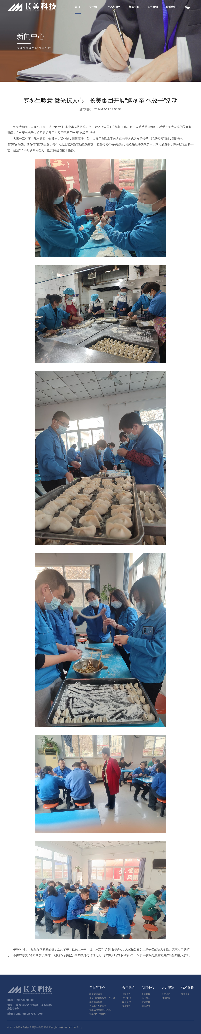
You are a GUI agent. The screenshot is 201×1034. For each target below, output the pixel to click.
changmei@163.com (29, 1013)
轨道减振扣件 (95, 1002)
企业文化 (126, 998)
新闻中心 (134, 7)
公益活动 (146, 1006)
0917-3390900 (25, 1000)
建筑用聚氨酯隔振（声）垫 (102, 998)
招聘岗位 (166, 998)
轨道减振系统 (95, 994)
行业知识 (146, 998)
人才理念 (166, 994)
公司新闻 (146, 994)
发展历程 (126, 1002)
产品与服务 (114, 7)
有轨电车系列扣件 (97, 1006)
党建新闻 (146, 1002)
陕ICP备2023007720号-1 (68, 1027)
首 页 (78, 7)
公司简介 (126, 994)
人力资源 (152, 7)
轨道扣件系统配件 (97, 1013)
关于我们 (94, 7)
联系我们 (171, 7)
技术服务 (185, 994)
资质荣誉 (126, 1006)
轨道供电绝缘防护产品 (100, 1010)
